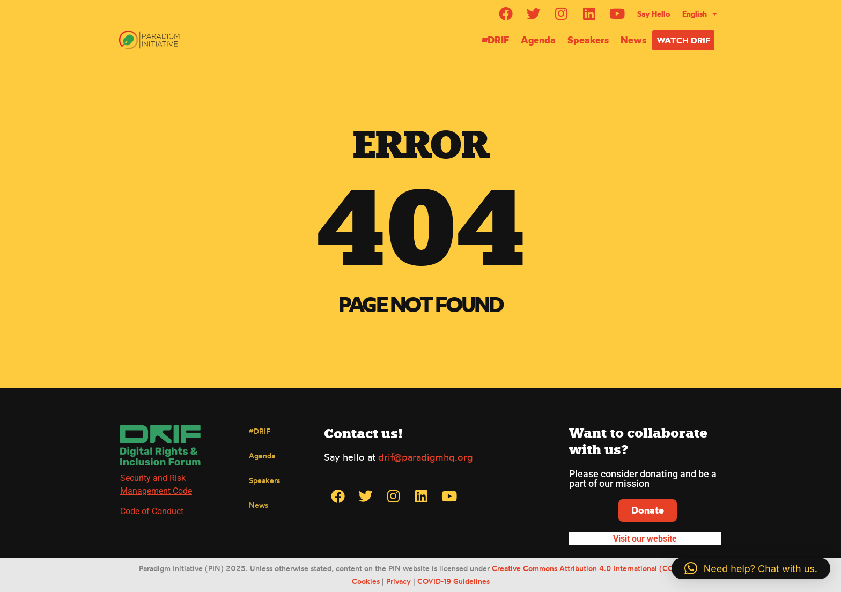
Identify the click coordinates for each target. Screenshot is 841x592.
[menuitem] (699, 14)
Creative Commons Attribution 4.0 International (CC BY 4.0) (597, 568)
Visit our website (645, 539)
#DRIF (495, 40)
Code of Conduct (151, 511)
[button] (751, 568)
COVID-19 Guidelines (453, 581)
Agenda (538, 40)
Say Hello (653, 14)
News (633, 40)
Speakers (588, 40)
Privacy (398, 581)
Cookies (366, 581)
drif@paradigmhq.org (425, 457)
